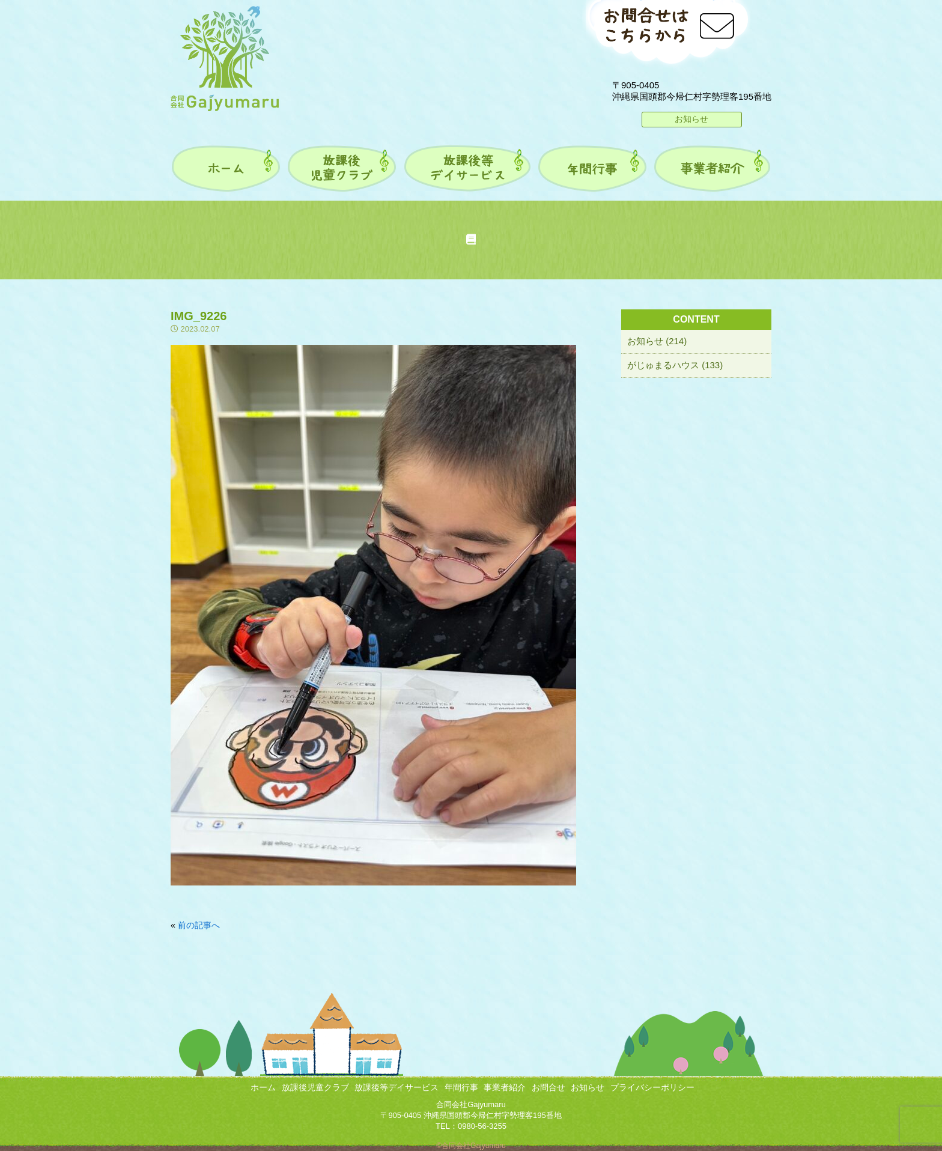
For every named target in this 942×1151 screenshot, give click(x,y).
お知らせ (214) (657, 341)
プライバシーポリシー (652, 1087)
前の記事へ (199, 925)
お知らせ (691, 119)
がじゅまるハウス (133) (675, 365)
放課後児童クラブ (315, 1087)
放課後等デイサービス (396, 1087)
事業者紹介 (505, 1087)
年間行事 (461, 1087)
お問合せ (548, 1087)
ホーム (263, 1087)
